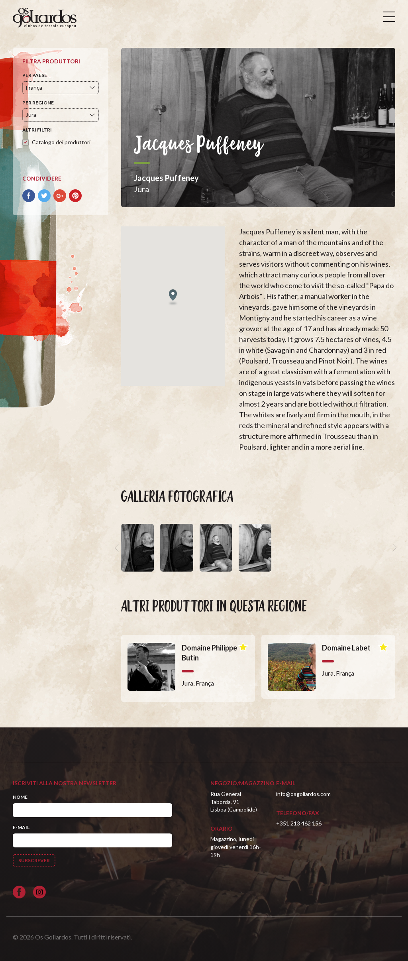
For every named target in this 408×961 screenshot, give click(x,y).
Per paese (34, 75)
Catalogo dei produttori (61, 142)
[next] (393, 547)
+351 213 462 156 (299, 823)
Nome (20, 797)
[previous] (118, 547)
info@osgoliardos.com (303, 793)
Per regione (38, 103)
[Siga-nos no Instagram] (39, 892)
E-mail (21, 827)
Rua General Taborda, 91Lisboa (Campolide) (233, 801)
